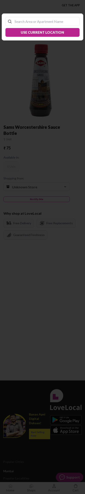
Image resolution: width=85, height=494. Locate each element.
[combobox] (44, 21)
